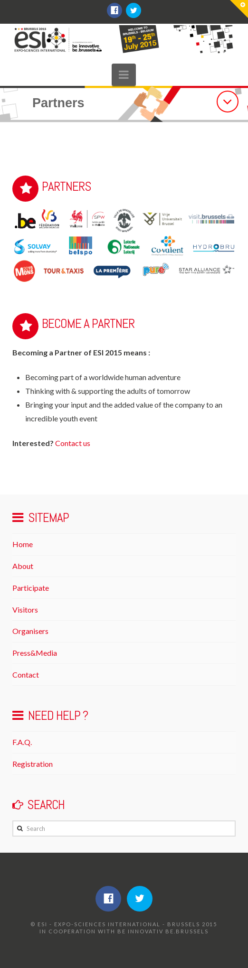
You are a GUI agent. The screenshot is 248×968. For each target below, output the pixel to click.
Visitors (25, 609)
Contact (25, 674)
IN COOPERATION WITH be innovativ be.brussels (124, 931)
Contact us (72, 442)
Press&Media (34, 652)
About (22, 565)
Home (22, 544)
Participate (30, 587)
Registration (32, 763)
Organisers (30, 630)
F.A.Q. (22, 741)
